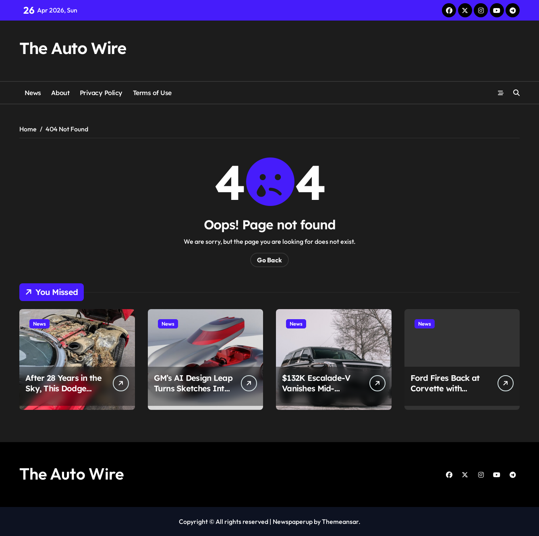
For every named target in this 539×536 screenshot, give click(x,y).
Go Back (269, 260)
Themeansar (340, 521)
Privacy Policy (101, 93)
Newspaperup (293, 521)
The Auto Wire (72, 48)
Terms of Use (152, 93)
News (33, 93)
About (60, 93)
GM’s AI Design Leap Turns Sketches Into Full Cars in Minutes (193, 388)
